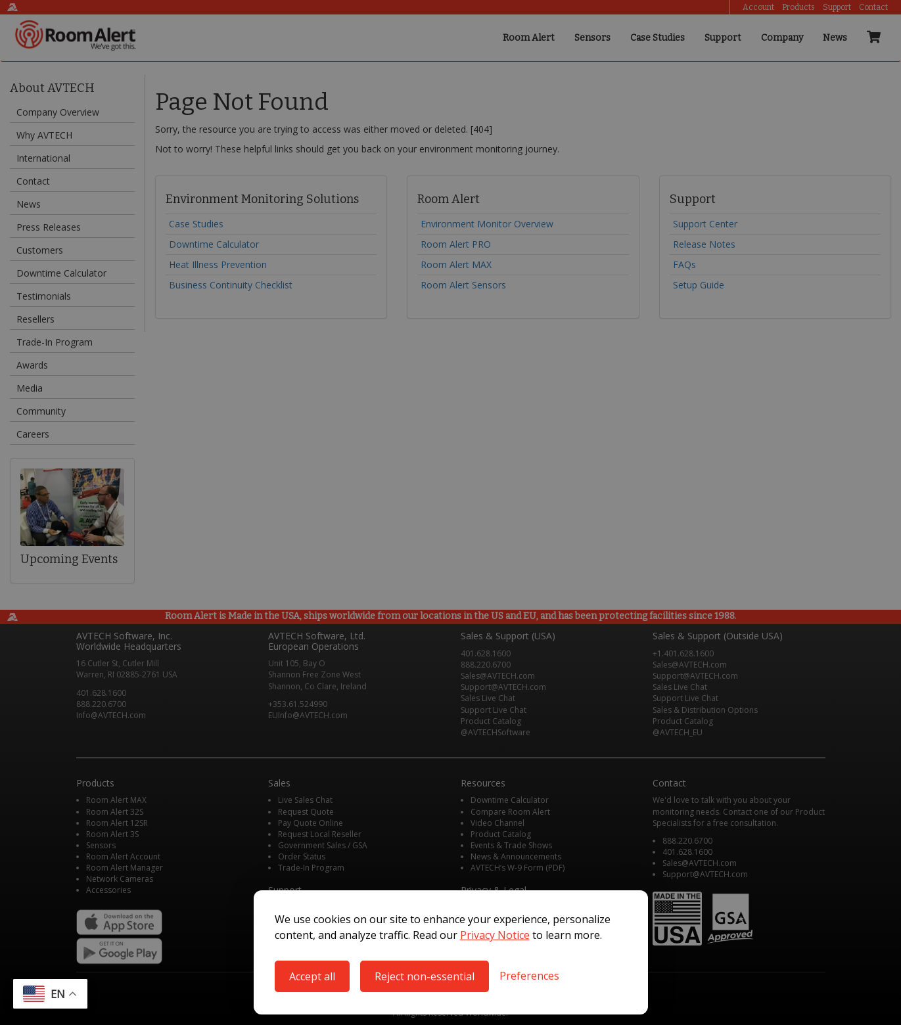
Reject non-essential (424, 976)
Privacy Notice (495, 935)
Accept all (312, 976)
